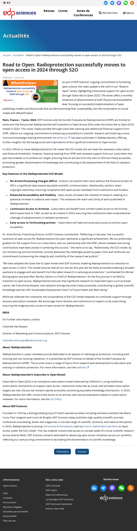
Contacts (7, 497)
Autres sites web (55, 508)
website (81, 367)
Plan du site (9, 520)
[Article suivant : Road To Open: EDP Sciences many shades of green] (82, 451)
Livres (63, 11)
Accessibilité (10, 515)
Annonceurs (9, 502)
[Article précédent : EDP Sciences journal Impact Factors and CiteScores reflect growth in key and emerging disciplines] (62, 451)
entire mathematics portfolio (101, 426)
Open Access (10, 485)
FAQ (5, 493)
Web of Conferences (57, 494)
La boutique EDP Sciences (60, 499)
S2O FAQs (55, 399)
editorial (62, 137)
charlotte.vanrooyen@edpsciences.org (25, 340)
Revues (49, 11)
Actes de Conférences (83, 13)
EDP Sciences (53, 485)
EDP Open (51, 490)
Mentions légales (12, 506)
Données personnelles (15, 511)
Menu (130, 13)
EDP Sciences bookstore (59, 503)
